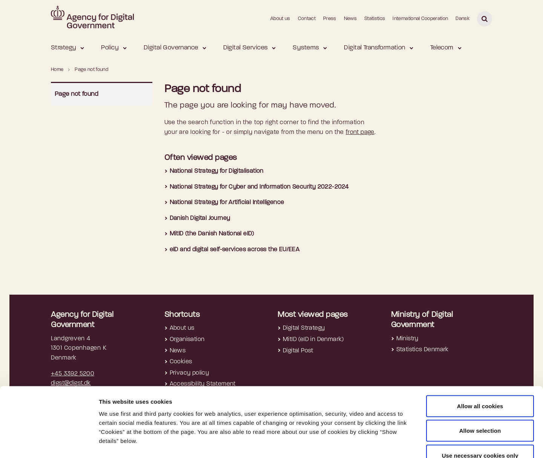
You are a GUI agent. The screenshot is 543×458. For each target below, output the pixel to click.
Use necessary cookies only (480, 408)
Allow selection (480, 384)
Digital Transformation (374, 48)
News (350, 18)
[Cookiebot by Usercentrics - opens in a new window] (49, 443)
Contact (307, 18)
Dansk (462, 18)
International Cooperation (420, 18)
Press (329, 18)
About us (280, 18)
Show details (400, 443)
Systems (306, 48)
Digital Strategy (304, 328)
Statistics (374, 18)
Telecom (442, 48)
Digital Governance (171, 48)
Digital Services (245, 48)
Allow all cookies (480, 359)
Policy (110, 48)
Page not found (76, 94)
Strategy (63, 48)
